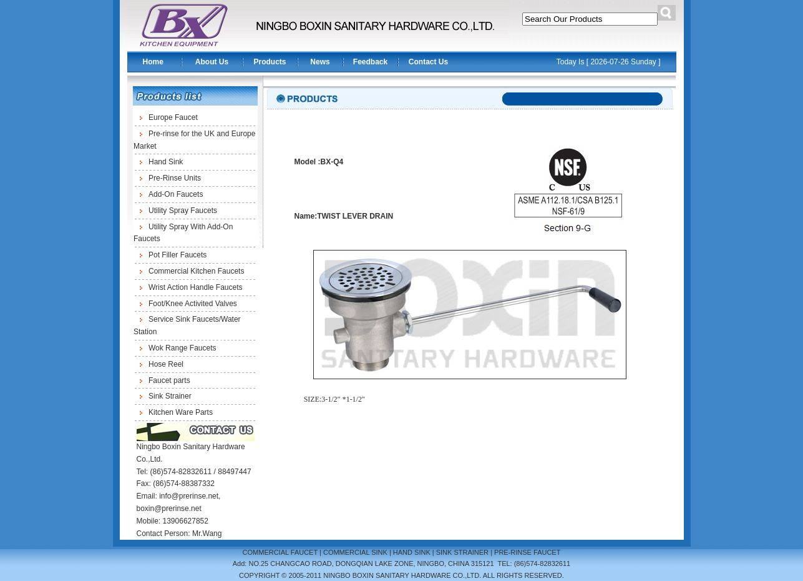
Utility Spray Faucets (182, 210)
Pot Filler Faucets (177, 255)
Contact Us (428, 61)
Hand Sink (165, 161)
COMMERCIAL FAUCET (280, 552)
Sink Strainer (170, 396)
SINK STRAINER (462, 552)
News (319, 61)
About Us (211, 61)
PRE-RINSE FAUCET (527, 552)
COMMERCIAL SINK (355, 552)
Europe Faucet (173, 117)
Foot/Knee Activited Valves (192, 303)
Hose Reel (165, 364)
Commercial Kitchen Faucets (196, 271)
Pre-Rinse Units (174, 178)
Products (269, 61)
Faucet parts (169, 380)
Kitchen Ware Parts (180, 412)
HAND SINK (412, 552)
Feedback (370, 61)
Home (153, 61)
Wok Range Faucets (182, 348)
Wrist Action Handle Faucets (195, 287)
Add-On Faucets (175, 194)
